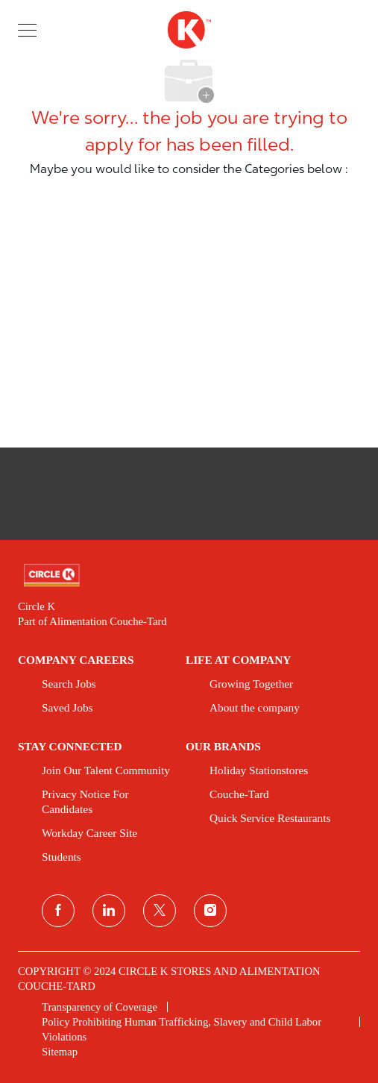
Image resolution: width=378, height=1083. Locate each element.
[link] (189, 575)
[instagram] (210, 910)
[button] (27, 29)
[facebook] (58, 910)
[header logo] (188, 29)
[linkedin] (108, 910)
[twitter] (159, 910)
